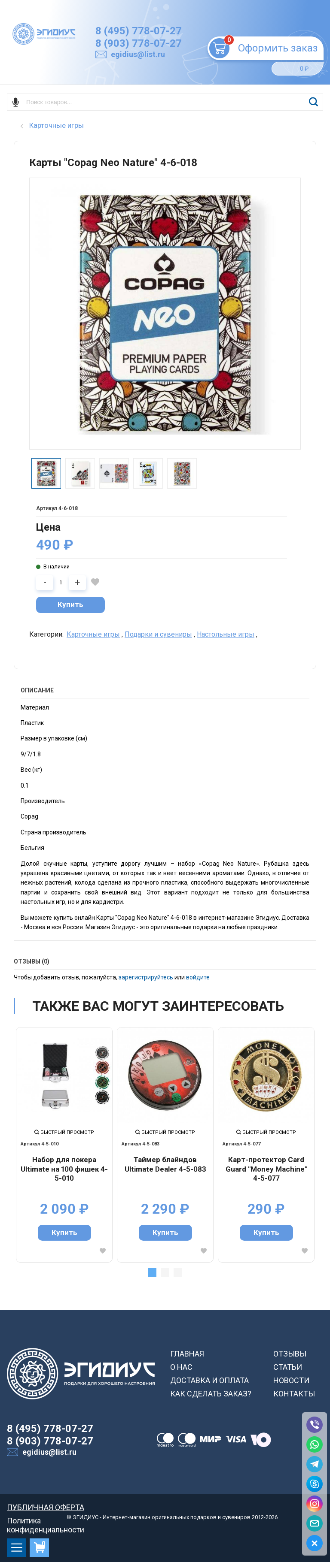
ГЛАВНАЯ (187, 1353)
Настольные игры (225, 634)
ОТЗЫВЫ (289, 1353)
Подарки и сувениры (158, 634)
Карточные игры (93, 634)
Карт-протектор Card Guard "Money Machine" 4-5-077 (266, 1168)
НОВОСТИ (291, 1380)
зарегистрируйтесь (146, 977)
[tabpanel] (64, 1145)
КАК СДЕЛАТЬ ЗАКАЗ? (210, 1393)
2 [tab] (165, 1272)
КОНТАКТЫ (294, 1393)
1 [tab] (152, 1272)
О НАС (181, 1367)
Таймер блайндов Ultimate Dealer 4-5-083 (165, 1164)
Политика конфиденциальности (45, 1520)
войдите (198, 977)
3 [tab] (178, 1272)
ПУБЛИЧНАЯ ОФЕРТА (45, 1507)
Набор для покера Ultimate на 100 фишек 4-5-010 (64, 1168)
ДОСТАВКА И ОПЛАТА (209, 1380)
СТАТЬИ (287, 1367)
